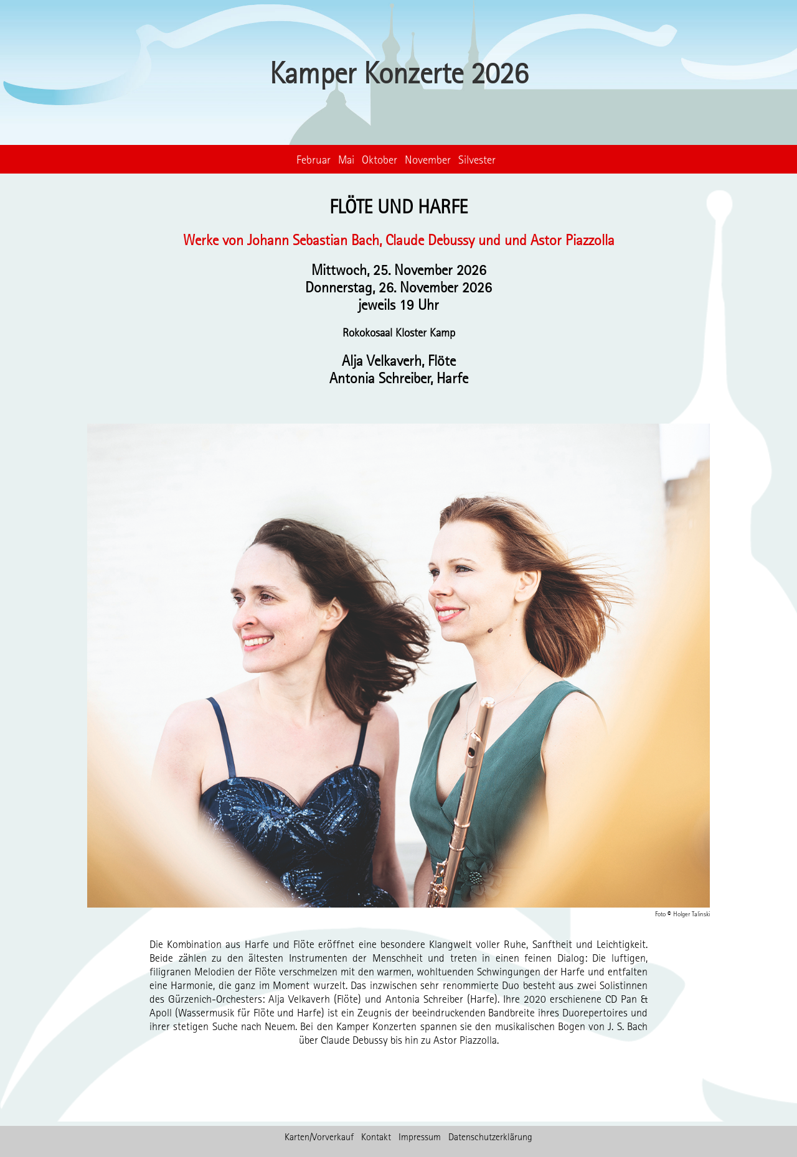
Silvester (477, 159)
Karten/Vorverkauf (319, 1136)
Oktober (379, 159)
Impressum (419, 1136)
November (428, 159)
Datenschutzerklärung (490, 1136)
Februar (313, 159)
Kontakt (376, 1136)
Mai (346, 159)
